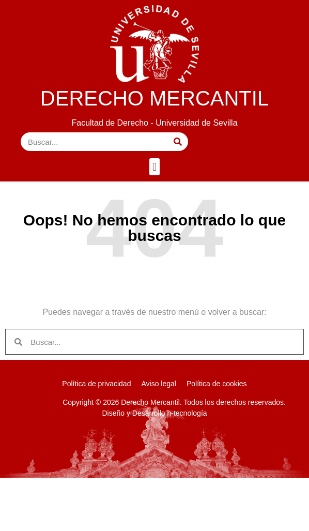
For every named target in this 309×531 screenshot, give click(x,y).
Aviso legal (158, 384)
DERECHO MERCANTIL (154, 98)
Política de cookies (217, 384)
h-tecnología (187, 413)
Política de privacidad (96, 384)
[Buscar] (177, 141)
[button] (154, 166)
